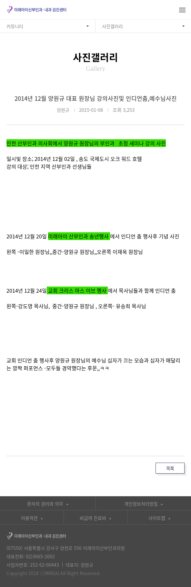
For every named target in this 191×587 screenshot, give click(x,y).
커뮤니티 (14, 26)
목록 (170, 468)
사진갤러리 (112, 26)
